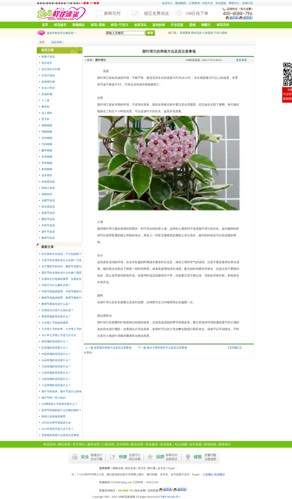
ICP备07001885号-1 (169, 496)
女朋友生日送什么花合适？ (57, 310)
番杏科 (45, 106)
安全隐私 (166, 444)
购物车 (181, 3)
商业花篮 (196, 32)
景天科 (45, 119)
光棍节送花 (48, 200)
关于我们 (79, 444)
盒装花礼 (140, 25)
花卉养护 (46, 175)
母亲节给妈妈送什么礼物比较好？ (61, 410)
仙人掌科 (46, 112)
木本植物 (46, 156)
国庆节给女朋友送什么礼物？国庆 (61, 272)
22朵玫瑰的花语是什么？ (56, 372)
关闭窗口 (234, 347)
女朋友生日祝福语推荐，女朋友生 (61, 279)
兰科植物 (46, 144)
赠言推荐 (64, 444)
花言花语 (56, 42)
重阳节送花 (48, 219)
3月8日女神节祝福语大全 (56, 422)
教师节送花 (48, 237)
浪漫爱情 (185, 32)
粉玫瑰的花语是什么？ (54, 341)
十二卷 (45, 100)
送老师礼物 (48, 81)
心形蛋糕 (207, 32)
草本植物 (46, 162)
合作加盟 (195, 444)
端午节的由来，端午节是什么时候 (61, 391)
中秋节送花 (48, 225)
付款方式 (207, 3)
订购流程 (108, 444)
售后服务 (152, 444)
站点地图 (181, 444)
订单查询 (194, 3)
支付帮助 (122, 444)
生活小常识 (48, 87)
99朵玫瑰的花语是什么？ (56, 354)
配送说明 (137, 444)
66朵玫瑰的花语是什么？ (56, 360)
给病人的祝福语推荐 (53, 416)
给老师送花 (48, 181)
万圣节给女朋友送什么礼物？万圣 (61, 260)
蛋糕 (192, 25)
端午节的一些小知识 (53, 397)
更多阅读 (241, 60)
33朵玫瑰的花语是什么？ (56, 366)
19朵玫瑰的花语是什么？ (56, 378)
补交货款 (221, 3)
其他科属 (46, 94)
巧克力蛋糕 (220, 32)
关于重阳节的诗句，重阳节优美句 (61, 266)
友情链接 (210, 444)
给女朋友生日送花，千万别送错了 (61, 254)
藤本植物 (46, 150)
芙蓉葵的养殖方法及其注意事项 (60, 435)
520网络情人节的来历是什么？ (59, 403)
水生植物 (46, 137)
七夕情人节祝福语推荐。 (56, 322)
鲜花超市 (60, 25)
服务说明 (93, 444)
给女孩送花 (48, 206)
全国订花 (247, 3)
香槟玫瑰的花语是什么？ (56, 316)
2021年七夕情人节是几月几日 (58, 335)
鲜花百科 (223, 25)
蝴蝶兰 (206, 25)
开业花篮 (177, 25)
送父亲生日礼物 (50, 69)
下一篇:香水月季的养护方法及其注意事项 (162, 347)
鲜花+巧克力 (119, 25)
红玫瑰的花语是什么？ (54, 347)
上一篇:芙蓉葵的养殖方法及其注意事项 (108, 347)
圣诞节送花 (48, 212)
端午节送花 (48, 231)
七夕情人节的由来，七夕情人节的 (61, 329)
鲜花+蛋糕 (98, 25)
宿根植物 (46, 125)
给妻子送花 (48, 56)
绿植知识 (46, 194)
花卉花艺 (46, 62)
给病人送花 (48, 187)
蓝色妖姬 (158, 25)
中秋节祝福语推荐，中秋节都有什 (61, 291)
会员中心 (167, 3)
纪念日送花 (48, 75)
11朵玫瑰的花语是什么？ (56, 385)
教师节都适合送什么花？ (56, 304)
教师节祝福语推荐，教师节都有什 (61, 297)
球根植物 (46, 131)
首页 (45, 25)
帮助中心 (234, 3)
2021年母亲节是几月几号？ (57, 428)
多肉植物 (46, 169)
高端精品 (78, 25)
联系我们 (224, 444)
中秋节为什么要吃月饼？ (56, 285)
